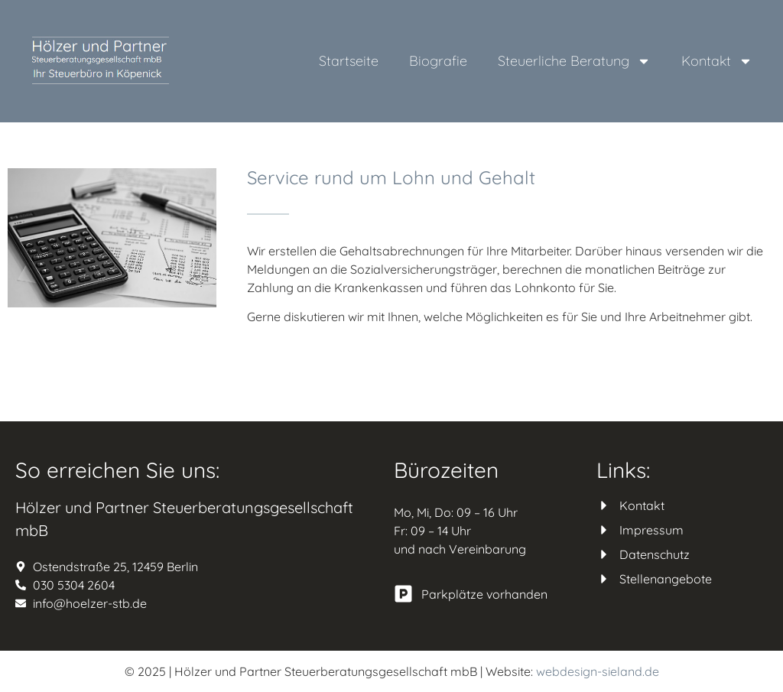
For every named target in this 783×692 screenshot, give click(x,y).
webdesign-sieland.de (597, 671)
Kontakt (716, 61)
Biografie (438, 61)
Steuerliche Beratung (574, 61)
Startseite (349, 61)
